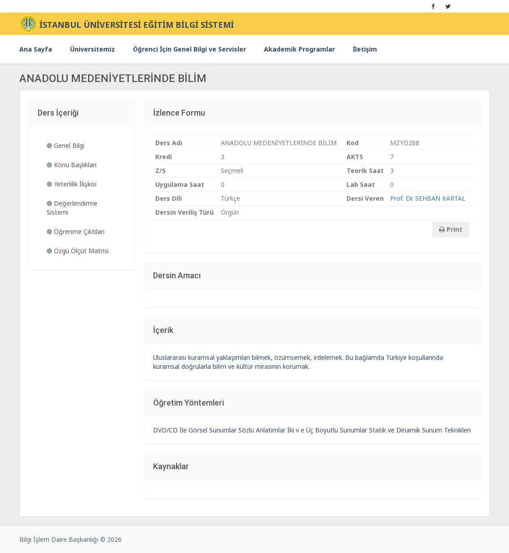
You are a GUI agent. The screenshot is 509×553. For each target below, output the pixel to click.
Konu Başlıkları (72, 164)
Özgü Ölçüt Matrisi (78, 250)
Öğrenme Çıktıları (76, 231)
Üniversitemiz (92, 49)
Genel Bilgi (65, 145)
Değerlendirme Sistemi (72, 207)
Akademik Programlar (299, 49)
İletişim (365, 49)
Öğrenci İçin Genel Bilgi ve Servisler (189, 49)
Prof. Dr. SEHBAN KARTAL (427, 198)
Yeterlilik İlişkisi (72, 184)
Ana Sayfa (35, 49)
